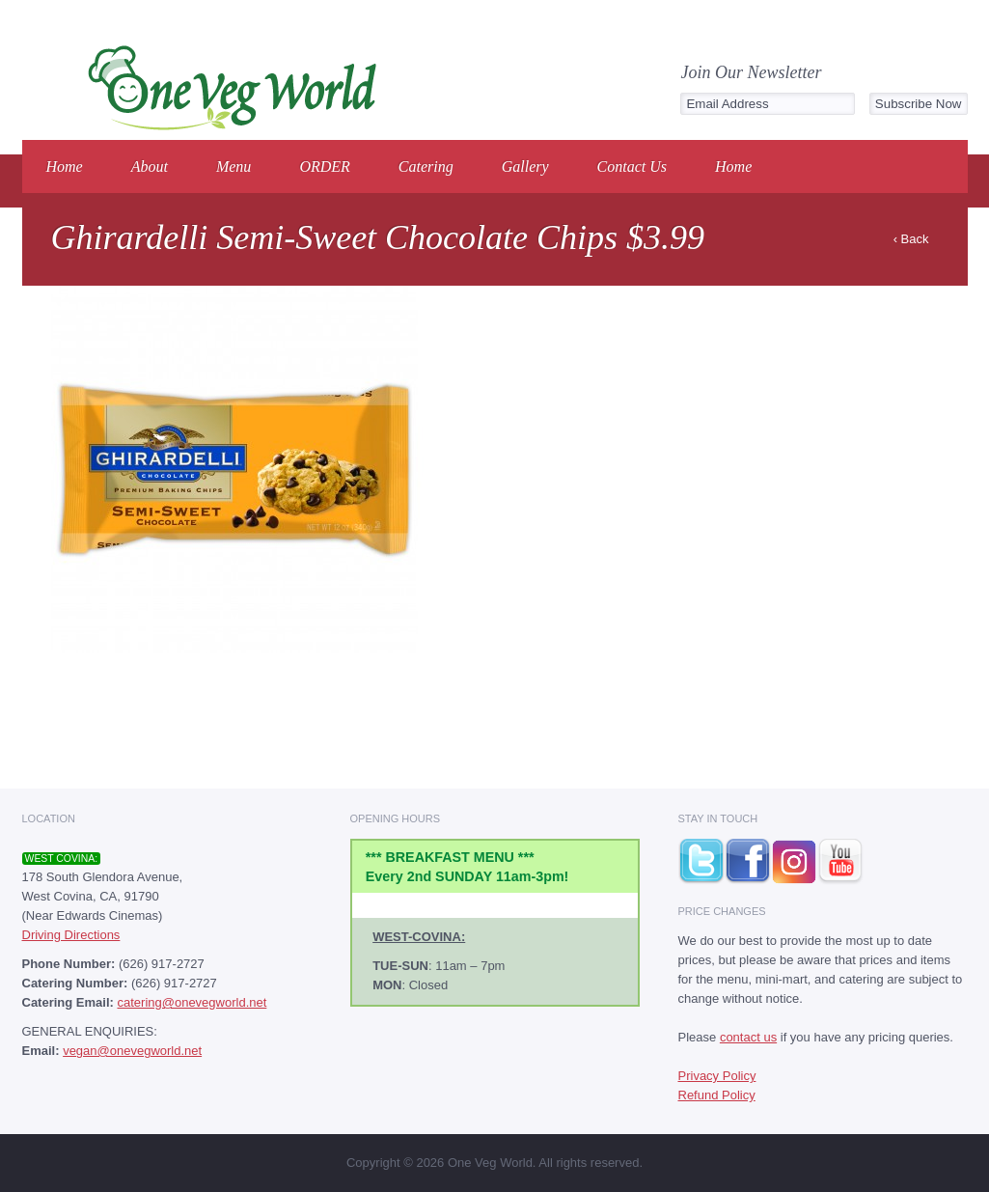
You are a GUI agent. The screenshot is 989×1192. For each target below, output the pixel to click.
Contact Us (632, 166)
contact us (748, 1037)
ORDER (324, 166)
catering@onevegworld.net (191, 1002)
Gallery (525, 166)
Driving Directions (71, 935)
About (149, 166)
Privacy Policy (717, 1075)
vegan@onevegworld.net (132, 1050)
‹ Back (911, 239)
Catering (425, 166)
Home (64, 166)
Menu (233, 166)
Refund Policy (716, 1095)
